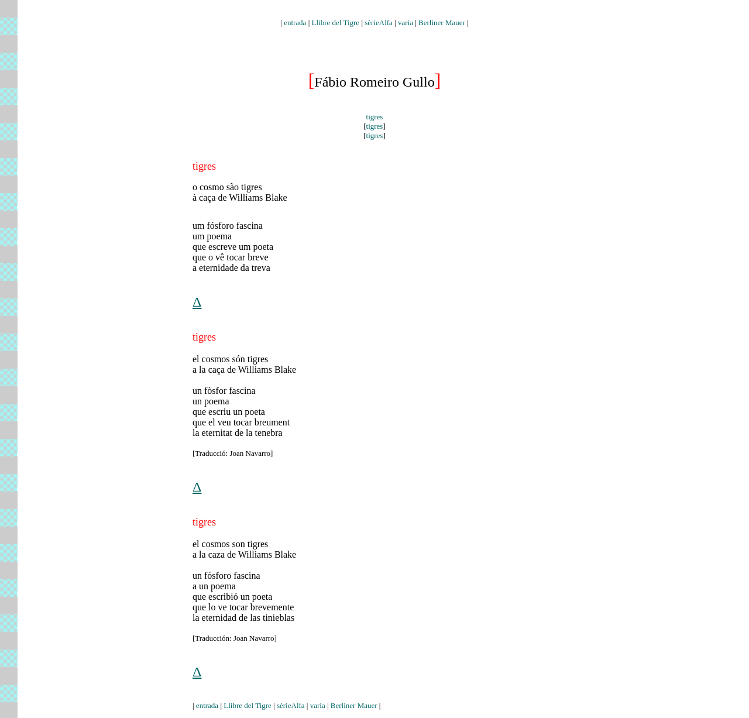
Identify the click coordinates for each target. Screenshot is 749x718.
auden (374, 13)
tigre (202, 337)
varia (405, 22)
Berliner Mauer (441, 22)
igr (201, 522)
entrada (295, 22)
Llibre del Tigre (336, 22)
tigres (374, 116)
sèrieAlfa (379, 22)
